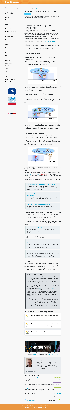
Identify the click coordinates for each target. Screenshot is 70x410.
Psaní (6, 55)
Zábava (7, 76)
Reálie (6, 58)
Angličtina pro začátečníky (11, 34)
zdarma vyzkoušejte (53, 354)
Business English (9, 36)
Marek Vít (47, 359)
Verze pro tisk (57, 393)
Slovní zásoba (8, 63)
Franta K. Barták (55, 399)
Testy (6, 68)
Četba (6, 39)
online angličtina (42, 352)
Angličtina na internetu (11, 31)
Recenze (7, 60)
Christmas (7, 47)
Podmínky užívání (28, 407)
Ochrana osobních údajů (40, 407)
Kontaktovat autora (31, 371)
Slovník (7, 65)
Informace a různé (9, 50)
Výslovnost (8, 73)
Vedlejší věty (37, 8)
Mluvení (7, 52)
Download (7, 42)
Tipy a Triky (8, 71)
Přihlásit (7, 17)
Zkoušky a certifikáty (10, 79)
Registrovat (8, 19)
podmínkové (44, 8)
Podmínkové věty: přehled (49, 41)
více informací (36, 354)
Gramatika (7, 44)
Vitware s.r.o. (36, 405)
